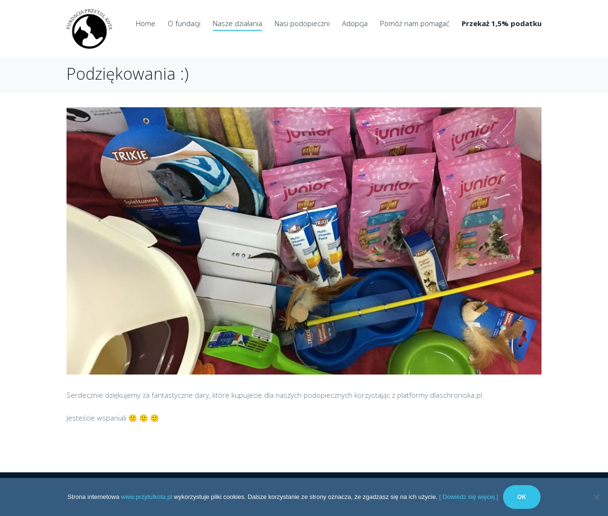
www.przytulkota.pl (146, 496)
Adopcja (355, 23)
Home (145, 23)
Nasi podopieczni (302, 23)
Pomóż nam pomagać (414, 23)
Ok (521, 497)
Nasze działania (237, 23)
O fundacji (184, 23)
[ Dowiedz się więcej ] (468, 496)
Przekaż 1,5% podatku (502, 23)
